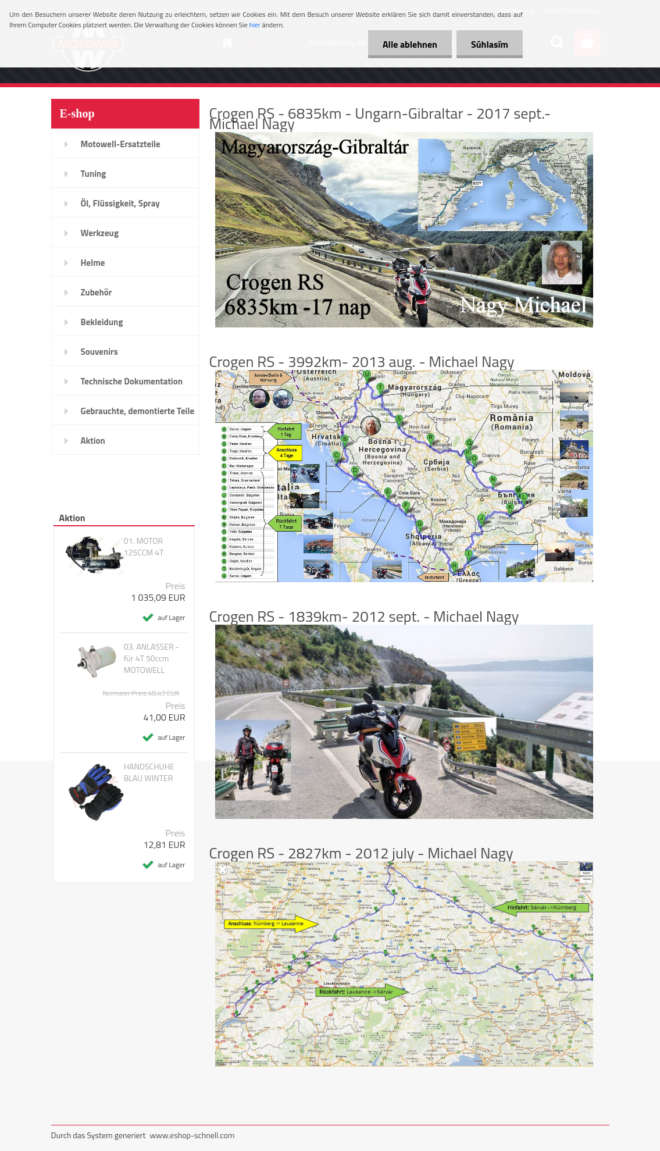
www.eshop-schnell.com (191, 1135)
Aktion (93, 440)
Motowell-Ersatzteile (120, 144)
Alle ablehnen (410, 44)
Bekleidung (102, 322)
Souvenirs (99, 351)
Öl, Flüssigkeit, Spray (120, 203)
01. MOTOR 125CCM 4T (144, 546)
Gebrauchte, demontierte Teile (138, 411)
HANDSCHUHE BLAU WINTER (149, 772)
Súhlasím (489, 44)
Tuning (93, 173)
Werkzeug (100, 233)
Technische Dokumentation (132, 381)
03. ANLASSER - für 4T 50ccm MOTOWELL (151, 658)
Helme (93, 262)
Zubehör (96, 292)
